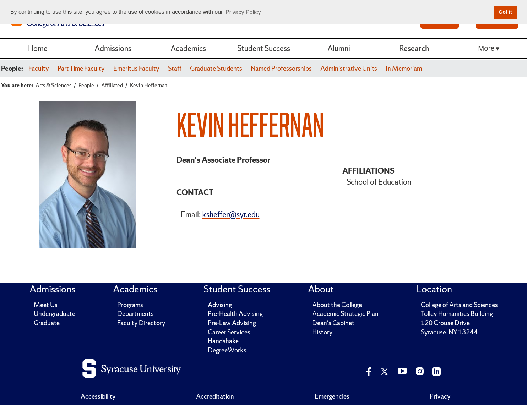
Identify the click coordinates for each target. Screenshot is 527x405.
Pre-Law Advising (232, 322)
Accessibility (98, 396)
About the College (337, 304)
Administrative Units (348, 68)
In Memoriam (404, 68)
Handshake (223, 340)
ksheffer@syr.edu (231, 214)
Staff (174, 68)
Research (414, 48)
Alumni (338, 48)
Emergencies (332, 396)
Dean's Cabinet (333, 322)
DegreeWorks (227, 350)
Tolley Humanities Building (457, 313)
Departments (135, 313)
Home (38, 48)
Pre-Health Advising (235, 313)
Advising (220, 304)
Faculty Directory (141, 322)
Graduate (47, 322)
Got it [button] (505, 12)
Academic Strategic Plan (345, 313)
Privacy (440, 396)
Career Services (229, 332)
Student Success (263, 48)
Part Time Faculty (81, 68)
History (322, 332)
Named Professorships (281, 68)
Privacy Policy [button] (243, 12)
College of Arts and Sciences (459, 304)
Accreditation (215, 396)
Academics (188, 48)
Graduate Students (216, 68)
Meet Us (46, 304)
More (486, 48)
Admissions (112, 48)
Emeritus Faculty (136, 68)
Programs (130, 304)
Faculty (38, 68)
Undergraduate (54, 313)
